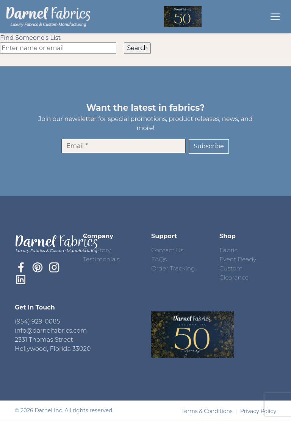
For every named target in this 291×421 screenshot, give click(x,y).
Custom (231, 268)
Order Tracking (173, 268)
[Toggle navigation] (275, 16)
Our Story (97, 250)
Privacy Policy (258, 411)
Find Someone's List (30, 37)
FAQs (159, 259)
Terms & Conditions (207, 411)
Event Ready (237, 259)
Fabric (228, 250)
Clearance (234, 277)
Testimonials (101, 259)
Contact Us (167, 250)
